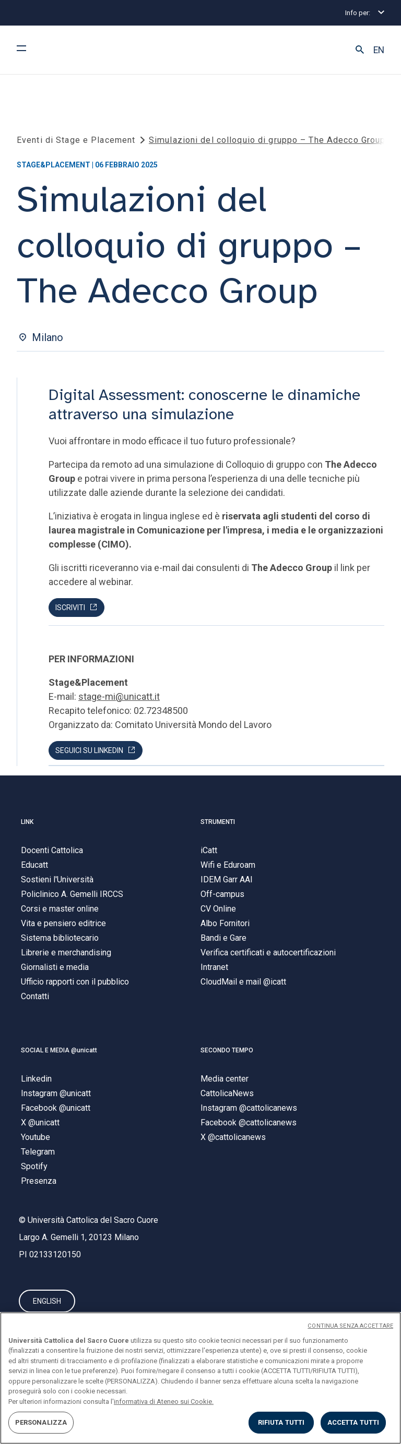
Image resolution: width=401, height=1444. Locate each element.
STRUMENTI (217, 822)
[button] (359, 50)
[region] (200, 1378)
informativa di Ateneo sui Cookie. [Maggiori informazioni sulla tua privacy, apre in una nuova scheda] (164, 1401)
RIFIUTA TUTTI (281, 1422)
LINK (27, 822)
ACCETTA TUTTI (353, 1422)
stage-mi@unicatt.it (119, 696)
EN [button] (378, 50)
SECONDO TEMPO (226, 1050)
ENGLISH (47, 1301)
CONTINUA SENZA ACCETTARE (350, 1325)
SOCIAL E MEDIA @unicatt (59, 1050)
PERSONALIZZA (41, 1422)
